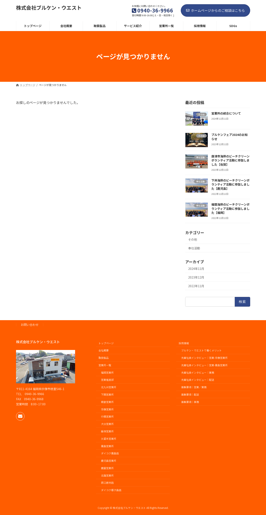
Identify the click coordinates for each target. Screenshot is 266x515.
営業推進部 (107, 379)
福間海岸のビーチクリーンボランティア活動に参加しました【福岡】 (230, 208)
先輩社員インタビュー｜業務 (197, 372)
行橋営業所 (107, 416)
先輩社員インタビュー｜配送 (197, 379)
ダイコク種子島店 (111, 490)
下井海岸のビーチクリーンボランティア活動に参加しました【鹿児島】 (230, 184)
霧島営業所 (107, 446)
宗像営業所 (107, 409)
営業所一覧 (105, 365)
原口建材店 (107, 482)
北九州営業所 (108, 387)
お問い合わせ (29, 324)
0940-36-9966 (34, 394)
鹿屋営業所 (107, 468)
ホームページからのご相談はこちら (215, 10)
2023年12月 (196, 277)
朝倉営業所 (107, 402)
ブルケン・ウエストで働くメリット (201, 350)
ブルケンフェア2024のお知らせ (229, 137)
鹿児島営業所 (108, 460)
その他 (192, 239)
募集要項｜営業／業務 (194, 387)
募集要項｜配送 (190, 394)
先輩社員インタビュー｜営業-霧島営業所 (204, 365)
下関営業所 (107, 394)
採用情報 (184, 343)
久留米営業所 (108, 438)
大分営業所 (107, 424)
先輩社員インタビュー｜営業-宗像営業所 (204, 357)
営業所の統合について (226, 113)
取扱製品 (104, 357)
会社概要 (104, 350)
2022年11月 (196, 286)
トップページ (106, 343)
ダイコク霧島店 (110, 453)
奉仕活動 (194, 248)
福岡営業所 (107, 372)
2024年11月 (196, 268)
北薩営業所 (107, 475)
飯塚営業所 (107, 431)
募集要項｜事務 (190, 402)
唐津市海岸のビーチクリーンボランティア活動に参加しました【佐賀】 (230, 160)
